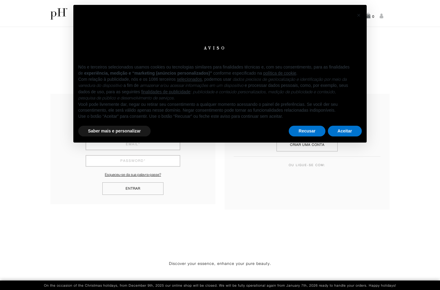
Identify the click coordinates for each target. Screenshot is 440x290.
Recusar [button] (307, 130)
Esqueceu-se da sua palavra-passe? (133, 175)
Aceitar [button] (345, 130)
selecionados (189, 79)
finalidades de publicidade (165, 91)
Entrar (133, 188)
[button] (359, 15)
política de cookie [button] (279, 73)
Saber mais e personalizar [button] (114, 130)
